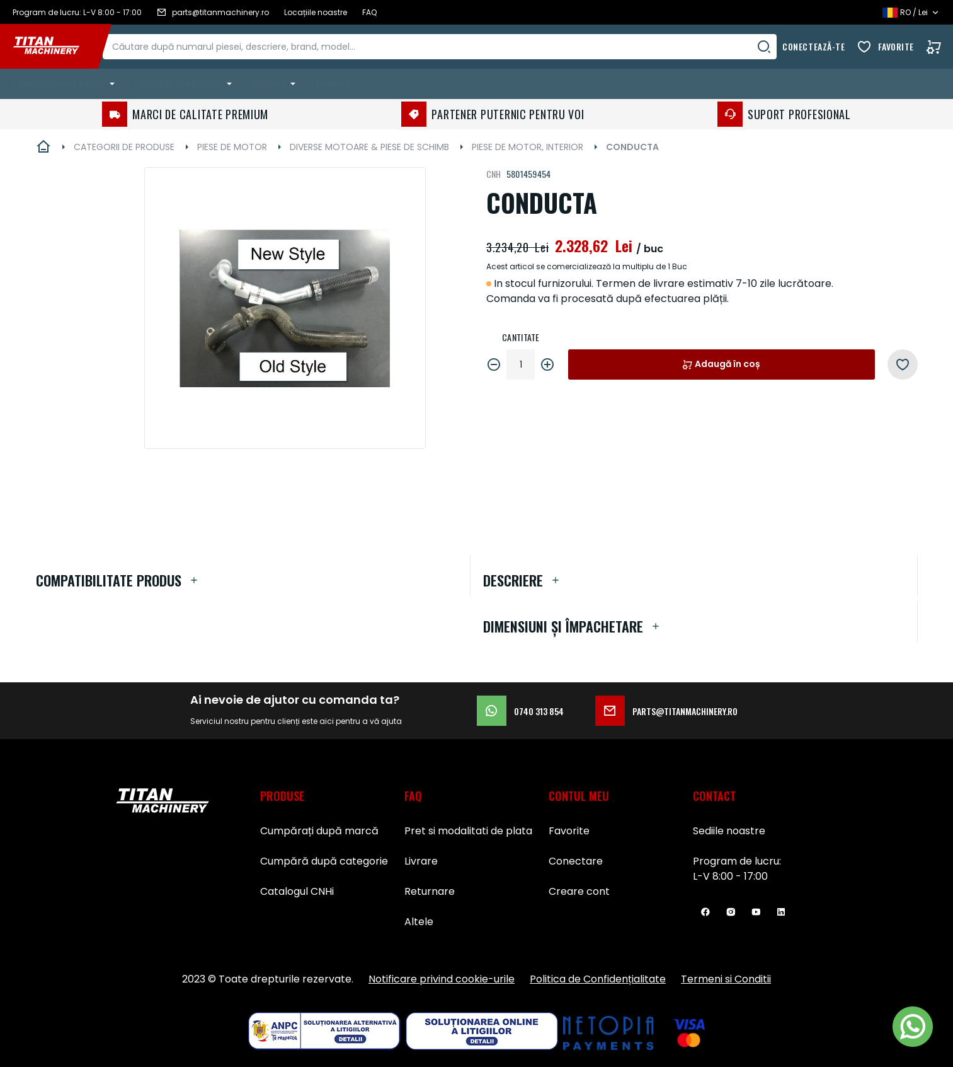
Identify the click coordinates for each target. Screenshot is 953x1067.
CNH (493, 173)
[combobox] (452, 46)
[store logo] (55, 47)
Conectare (576, 861)
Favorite (896, 46)
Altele (418, 921)
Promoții (333, 83)
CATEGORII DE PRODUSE (124, 147)
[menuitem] (66, 84)
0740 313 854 (520, 711)
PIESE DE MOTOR (232, 147)
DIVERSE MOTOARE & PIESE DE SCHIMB (369, 147)
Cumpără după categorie (324, 861)
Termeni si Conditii (726, 979)
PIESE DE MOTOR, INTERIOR (527, 147)
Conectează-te (813, 46)
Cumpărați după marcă (319, 831)
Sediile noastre (729, 831)
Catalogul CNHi (297, 891)
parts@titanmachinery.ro (666, 711)
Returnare (429, 891)
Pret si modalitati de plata (468, 831)
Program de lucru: (737, 861)
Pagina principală (43, 147)
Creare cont (579, 891)
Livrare (421, 861)
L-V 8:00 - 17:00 (730, 876)
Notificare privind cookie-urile (441, 979)
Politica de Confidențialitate (598, 979)
